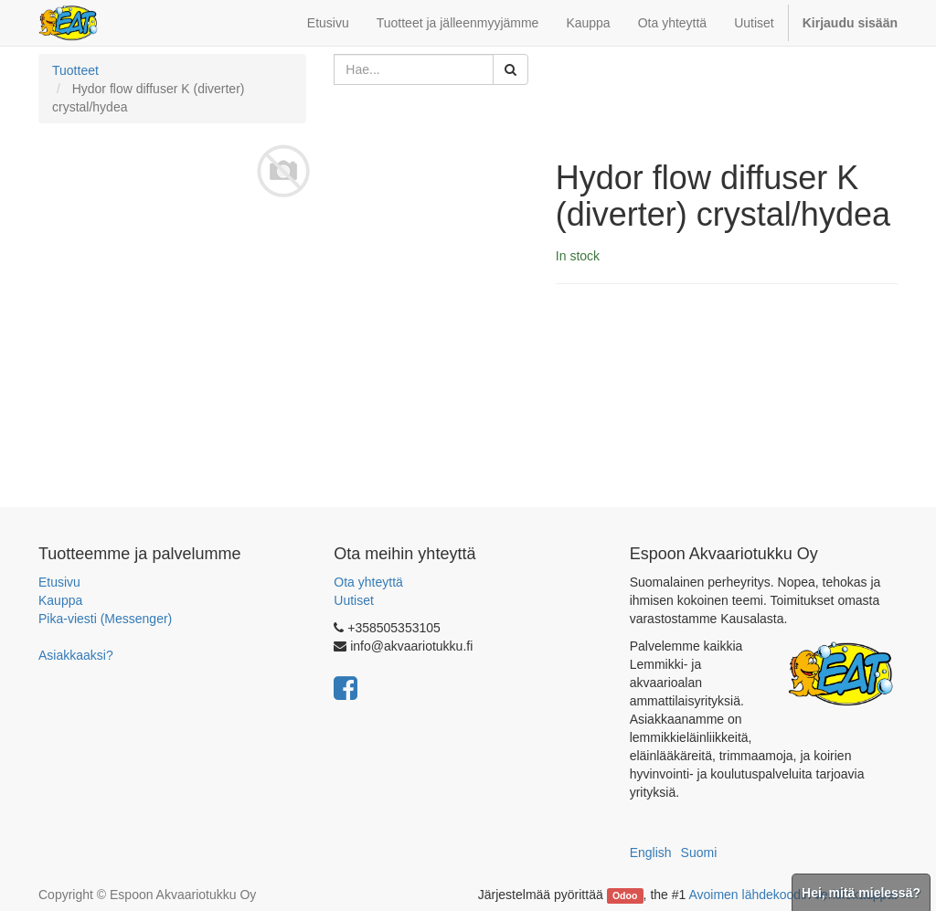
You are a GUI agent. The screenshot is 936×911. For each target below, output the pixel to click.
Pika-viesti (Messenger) (105, 618)
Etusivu (59, 582)
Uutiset (354, 600)
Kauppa (60, 600)
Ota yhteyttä (368, 582)
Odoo (624, 895)
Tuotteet (75, 70)
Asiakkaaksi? (75, 655)
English (651, 852)
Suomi (699, 852)
